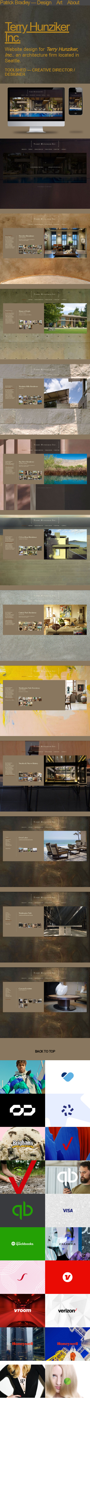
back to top (45, 1051)
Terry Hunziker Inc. (37, 32)
